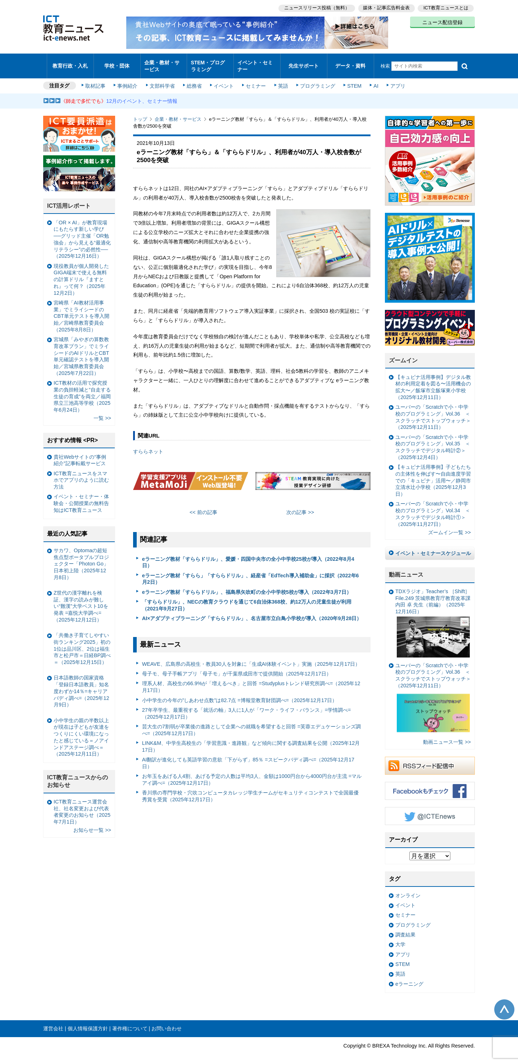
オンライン (408, 889)
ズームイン (403, 354)
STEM (351, 80)
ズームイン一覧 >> (449, 526)
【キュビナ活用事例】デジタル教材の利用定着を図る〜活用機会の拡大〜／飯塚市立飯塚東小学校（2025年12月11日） (433, 381)
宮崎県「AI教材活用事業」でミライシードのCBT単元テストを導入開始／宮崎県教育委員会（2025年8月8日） (81, 310)
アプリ (393, 80)
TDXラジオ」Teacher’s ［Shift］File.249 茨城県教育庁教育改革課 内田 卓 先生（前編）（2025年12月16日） (433, 616)
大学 (400, 938)
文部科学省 (162, 80)
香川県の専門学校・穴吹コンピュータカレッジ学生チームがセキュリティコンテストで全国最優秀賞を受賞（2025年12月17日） (250, 790)
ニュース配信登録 (442, 21)
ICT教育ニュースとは (445, 7)
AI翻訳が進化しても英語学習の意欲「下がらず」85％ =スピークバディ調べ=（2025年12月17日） (248, 757)
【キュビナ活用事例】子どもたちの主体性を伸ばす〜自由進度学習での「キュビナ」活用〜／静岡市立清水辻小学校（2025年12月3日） (433, 474)
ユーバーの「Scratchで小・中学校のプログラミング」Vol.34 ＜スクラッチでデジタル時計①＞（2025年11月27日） (432, 508)
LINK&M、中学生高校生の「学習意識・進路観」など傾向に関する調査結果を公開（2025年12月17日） (251, 740)
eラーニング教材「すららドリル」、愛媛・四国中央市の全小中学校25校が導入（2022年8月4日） (248, 556)
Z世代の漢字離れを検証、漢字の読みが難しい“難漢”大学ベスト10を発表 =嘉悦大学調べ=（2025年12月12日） (81, 600)
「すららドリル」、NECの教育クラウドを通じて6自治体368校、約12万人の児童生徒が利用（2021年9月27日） (246, 599)
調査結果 (405, 928)
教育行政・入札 (70, 62)
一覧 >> (102, 412)
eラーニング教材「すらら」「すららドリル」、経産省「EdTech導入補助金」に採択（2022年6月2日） (250, 573)
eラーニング (409, 978)
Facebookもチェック (430, 785)
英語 (281, 80)
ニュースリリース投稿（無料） (315, 7)
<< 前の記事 (203, 506)
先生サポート (304, 62)
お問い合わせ (166, 1022)
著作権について (129, 1022)
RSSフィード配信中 (430, 760)
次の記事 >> (300, 506)
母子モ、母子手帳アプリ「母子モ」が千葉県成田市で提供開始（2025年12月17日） (236, 667)
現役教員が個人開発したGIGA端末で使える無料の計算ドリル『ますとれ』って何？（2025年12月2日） (81, 273)
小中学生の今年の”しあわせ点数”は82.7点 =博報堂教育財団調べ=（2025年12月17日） (239, 694)
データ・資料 (350, 62)
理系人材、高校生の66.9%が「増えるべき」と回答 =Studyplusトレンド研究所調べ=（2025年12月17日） (251, 680)
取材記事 (97, 80)
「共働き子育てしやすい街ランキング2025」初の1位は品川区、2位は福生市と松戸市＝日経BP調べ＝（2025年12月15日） (82, 642)
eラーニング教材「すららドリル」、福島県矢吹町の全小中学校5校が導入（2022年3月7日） (246, 586)
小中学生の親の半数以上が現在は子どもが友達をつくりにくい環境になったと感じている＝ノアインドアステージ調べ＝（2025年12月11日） (81, 731)
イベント (223, 80)
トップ (140, 113)
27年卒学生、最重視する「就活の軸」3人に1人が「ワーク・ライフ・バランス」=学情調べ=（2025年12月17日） (246, 707)
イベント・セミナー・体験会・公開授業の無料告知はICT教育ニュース (81, 497)
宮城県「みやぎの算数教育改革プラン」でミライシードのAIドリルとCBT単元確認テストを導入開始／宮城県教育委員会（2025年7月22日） (81, 350)
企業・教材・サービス (161, 62)
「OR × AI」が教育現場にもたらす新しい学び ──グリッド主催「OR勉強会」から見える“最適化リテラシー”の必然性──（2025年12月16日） (82, 233)
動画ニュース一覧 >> (447, 736)
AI (372, 80)
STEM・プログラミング (210, 62)
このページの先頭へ (504, 1003)
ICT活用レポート (69, 200)
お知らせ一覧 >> (92, 824)
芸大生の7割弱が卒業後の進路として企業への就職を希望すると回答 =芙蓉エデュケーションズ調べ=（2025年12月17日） (251, 724)
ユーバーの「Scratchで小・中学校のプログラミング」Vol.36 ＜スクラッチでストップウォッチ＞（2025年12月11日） (433, 411)
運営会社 (53, 1022)
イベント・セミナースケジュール (433, 547)
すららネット (148, 445)
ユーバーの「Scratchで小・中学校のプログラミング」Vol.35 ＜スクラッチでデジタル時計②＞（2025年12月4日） (432, 441)
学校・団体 (117, 62)
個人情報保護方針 (88, 1022)
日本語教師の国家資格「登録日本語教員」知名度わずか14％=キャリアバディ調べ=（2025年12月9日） (81, 685)
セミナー (255, 80)
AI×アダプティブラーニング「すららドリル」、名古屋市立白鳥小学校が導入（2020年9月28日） (252, 612)
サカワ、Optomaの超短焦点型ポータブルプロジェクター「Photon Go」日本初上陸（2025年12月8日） (81, 557)
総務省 (194, 80)
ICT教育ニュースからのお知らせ (77, 775)
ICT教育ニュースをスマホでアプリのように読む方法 (81, 474)
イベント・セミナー (254, 62)
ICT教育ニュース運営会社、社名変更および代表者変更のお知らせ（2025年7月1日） (82, 806)
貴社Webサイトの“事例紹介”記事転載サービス (80, 454)
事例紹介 (129, 80)
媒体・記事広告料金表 (385, 7)
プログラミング (315, 80)
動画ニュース (406, 568)
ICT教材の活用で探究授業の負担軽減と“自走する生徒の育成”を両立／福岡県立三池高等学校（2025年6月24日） (82, 390)
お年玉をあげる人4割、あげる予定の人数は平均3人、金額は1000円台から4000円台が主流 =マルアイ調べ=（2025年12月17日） (252, 773)
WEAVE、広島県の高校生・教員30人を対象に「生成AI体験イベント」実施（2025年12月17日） (251, 658)
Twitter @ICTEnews (430, 810)
